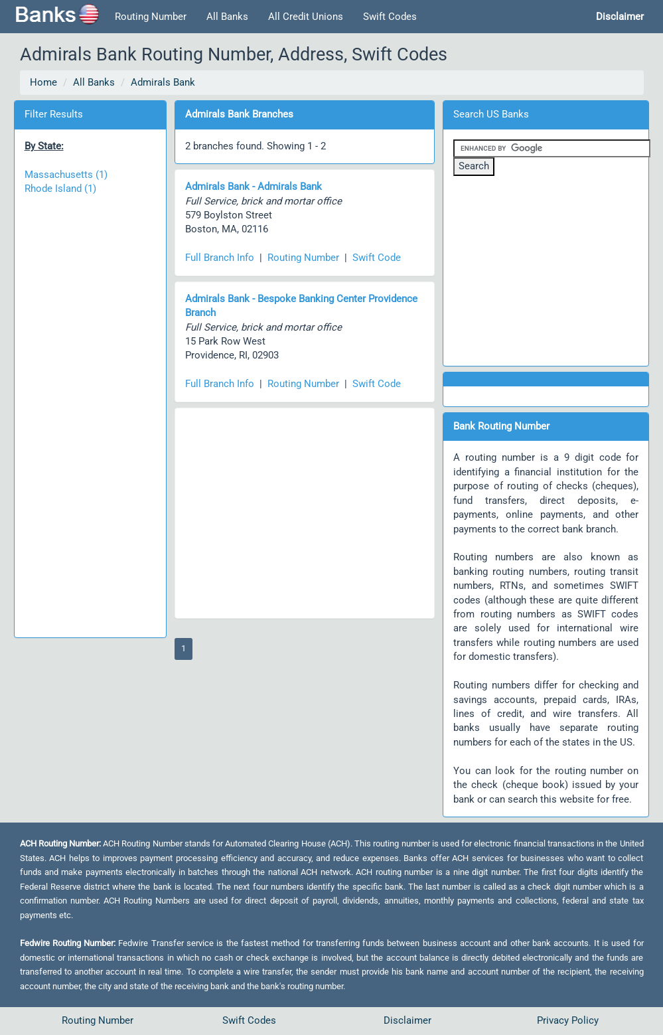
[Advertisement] (90, 409)
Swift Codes (390, 17)
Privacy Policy (568, 1020)
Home (43, 82)
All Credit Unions (305, 17)
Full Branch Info (219, 258)
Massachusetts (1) (66, 175)
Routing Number (150, 17)
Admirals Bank (163, 82)
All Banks (227, 17)
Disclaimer (407, 1020)
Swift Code (376, 258)
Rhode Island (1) (60, 189)
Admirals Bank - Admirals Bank (253, 187)
